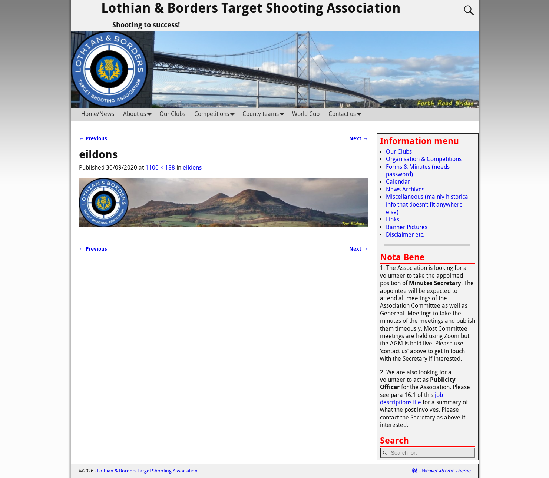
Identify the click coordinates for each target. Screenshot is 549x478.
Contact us (346, 114)
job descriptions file (411, 398)
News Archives (405, 189)
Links (392, 219)
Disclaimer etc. (405, 234)
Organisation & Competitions (424, 159)
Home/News (97, 113)
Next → (358, 138)
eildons (192, 167)
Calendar (398, 181)
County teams (265, 114)
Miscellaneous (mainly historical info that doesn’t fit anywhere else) (428, 204)
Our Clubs (172, 113)
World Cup (306, 113)
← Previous (93, 138)
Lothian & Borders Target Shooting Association (251, 8)
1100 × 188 (160, 167)
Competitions (216, 114)
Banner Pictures (406, 227)
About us (139, 114)
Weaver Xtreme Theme (445, 471)
